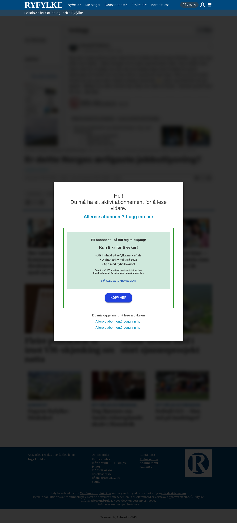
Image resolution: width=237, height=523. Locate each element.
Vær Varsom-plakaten (95, 493)
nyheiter (34, 194)
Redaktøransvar (174, 493)
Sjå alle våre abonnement (118, 281)
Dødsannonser (116, 5)
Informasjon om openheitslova (118, 504)
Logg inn (202, 4)
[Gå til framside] (43, 5)
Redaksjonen (149, 459)
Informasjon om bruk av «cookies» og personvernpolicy (118, 500)
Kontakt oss (160, 5)
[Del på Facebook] (197, 178)
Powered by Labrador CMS (118, 517)
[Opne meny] (210, 4)
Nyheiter (74, 5)
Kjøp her (118, 297)
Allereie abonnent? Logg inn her (118, 216)
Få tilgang (189, 4)
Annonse (146, 466)
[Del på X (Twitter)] (203, 178)
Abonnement (149, 463)
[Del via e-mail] (209, 178)
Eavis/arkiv (139, 5)
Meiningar (93, 5)
